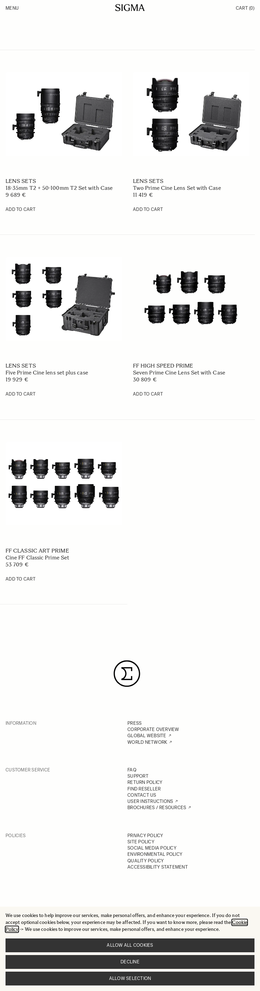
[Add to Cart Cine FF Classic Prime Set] (21, 579)
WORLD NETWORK (147, 742)
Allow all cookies (130, 945)
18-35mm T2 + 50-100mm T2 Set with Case (59, 188)
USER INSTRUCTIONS (150, 801)
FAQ (131, 769)
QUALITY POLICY (145, 860)
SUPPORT (137, 776)
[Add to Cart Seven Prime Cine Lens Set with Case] (148, 394)
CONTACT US (141, 795)
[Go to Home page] (130, 7)
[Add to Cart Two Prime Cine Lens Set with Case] (148, 209)
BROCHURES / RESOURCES (156, 807)
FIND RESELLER (144, 788)
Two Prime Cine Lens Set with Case (177, 188)
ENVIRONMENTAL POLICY (154, 854)
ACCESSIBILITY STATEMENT (157, 867)
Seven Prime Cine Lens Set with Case (179, 372)
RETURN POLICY (144, 782)
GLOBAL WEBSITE (146, 735)
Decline (130, 961)
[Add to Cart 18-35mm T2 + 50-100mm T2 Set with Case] (21, 209)
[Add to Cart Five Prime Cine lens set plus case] (21, 394)
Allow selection (130, 978)
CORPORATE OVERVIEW (153, 729)
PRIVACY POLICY (145, 835)
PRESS (134, 723)
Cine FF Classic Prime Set (37, 557)
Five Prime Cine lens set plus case (47, 372)
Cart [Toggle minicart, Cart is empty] (245, 8)
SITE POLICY (140, 841)
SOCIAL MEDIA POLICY (151, 848)
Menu (12, 8)
